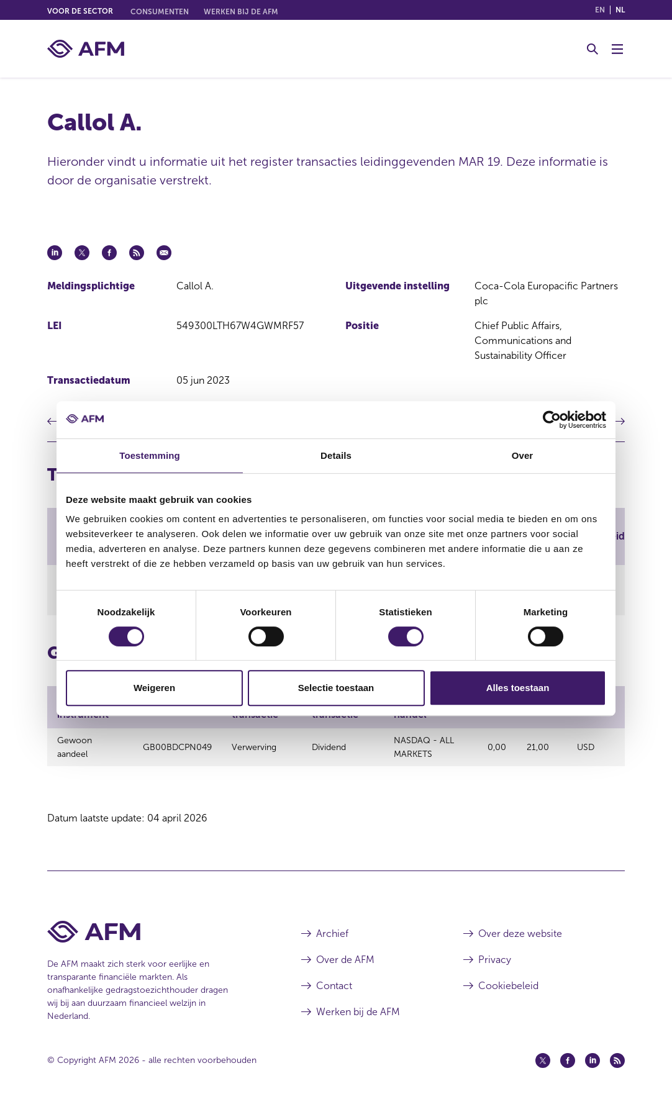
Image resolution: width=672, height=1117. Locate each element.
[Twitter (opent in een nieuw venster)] (542, 1069)
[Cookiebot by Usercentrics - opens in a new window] (551, 419)
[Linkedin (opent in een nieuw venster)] (592, 1069)
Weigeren (154, 687)
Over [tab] (523, 455)
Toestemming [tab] (149, 455)
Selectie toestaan (336, 687)
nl (620, 10)
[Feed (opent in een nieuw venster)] (617, 1069)
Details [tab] (336, 455)
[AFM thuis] (85, 49)
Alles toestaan (518, 687)
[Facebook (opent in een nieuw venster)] (567, 1069)
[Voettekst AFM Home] (155, 940)
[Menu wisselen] (617, 49)
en (600, 10)
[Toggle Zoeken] (592, 49)
